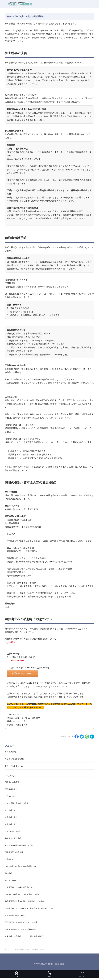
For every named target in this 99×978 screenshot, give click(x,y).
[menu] (92, 4)
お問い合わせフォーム (22, 673)
